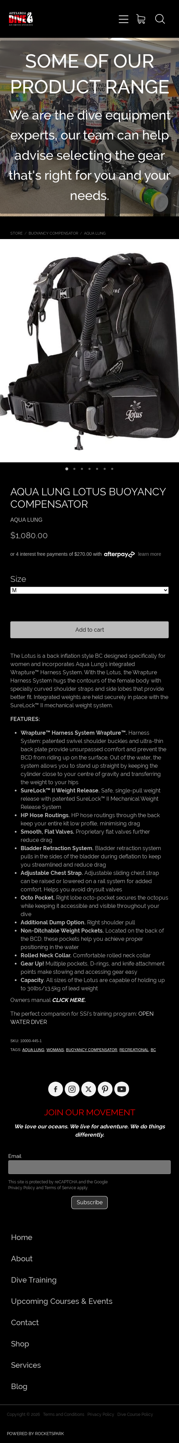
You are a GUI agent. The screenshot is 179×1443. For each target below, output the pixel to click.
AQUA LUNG (95, 233)
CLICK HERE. (69, 1000)
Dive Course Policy (135, 1414)
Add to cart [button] (89, 630)
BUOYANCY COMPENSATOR (53, 233)
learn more (149, 554)
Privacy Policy (21, 1187)
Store (16, 233)
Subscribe (90, 1202)
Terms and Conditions (63, 1414)
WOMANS (55, 1050)
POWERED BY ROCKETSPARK (35, 1433)
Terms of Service (60, 1187)
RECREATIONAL (134, 1050)
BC (153, 1050)
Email (14, 1156)
